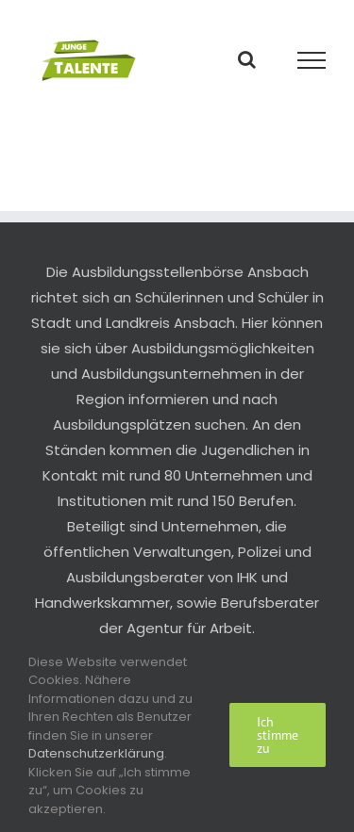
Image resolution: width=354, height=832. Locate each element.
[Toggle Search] (247, 59)
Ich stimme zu (277, 735)
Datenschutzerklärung (96, 753)
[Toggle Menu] (312, 60)
